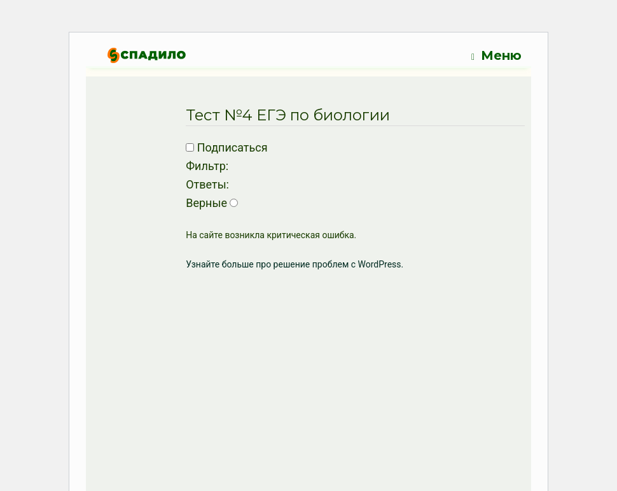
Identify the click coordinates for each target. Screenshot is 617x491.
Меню (496, 56)
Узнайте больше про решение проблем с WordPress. (294, 264)
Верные (206, 203)
